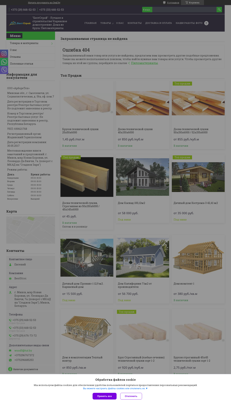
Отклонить (131, 396)
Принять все (104, 396)
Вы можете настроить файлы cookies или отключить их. (114, 388)
